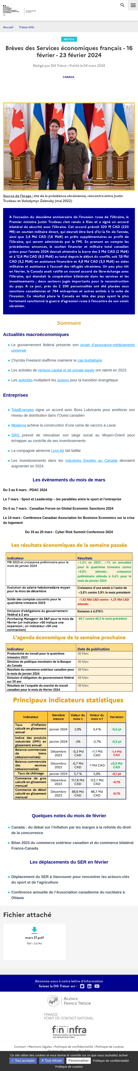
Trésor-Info (26, 27)
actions (63, 380)
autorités (25, 380)
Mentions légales (40, 1046)
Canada (68, 77)
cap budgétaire (90, 360)
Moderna (19, 425)
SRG (16, 435)
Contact (20, 1046)
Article (69, 39)
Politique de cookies (110, 1046)
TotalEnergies (22, 410)
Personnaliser (78, 1060)
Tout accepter (23, 1060)
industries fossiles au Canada (91, 460)
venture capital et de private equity (66, 370)
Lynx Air (57, 451)
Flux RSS (84, 1051)
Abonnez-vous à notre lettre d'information (69, 981)
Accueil (8, 27)
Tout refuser (51, 1060)
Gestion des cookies (62, 1051)
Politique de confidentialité (73, 1046)
